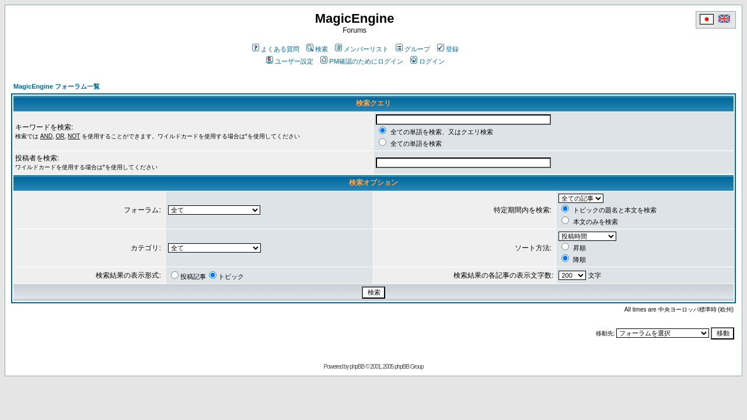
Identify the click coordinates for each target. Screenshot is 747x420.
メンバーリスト (362, 49)
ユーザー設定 (289, 61)
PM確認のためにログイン (361, 61)
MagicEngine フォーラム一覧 (56, 86)
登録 (448, 49)
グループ (413, 49)
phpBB (357, 366)
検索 (317, 49)
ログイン (427, 61)
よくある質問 (275, 49)
